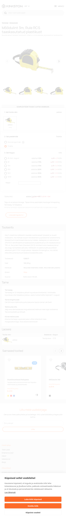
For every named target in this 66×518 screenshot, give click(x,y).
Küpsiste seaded (33, 512)
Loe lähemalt (10, 492)
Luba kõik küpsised (33, 499)
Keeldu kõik (33, 506)
